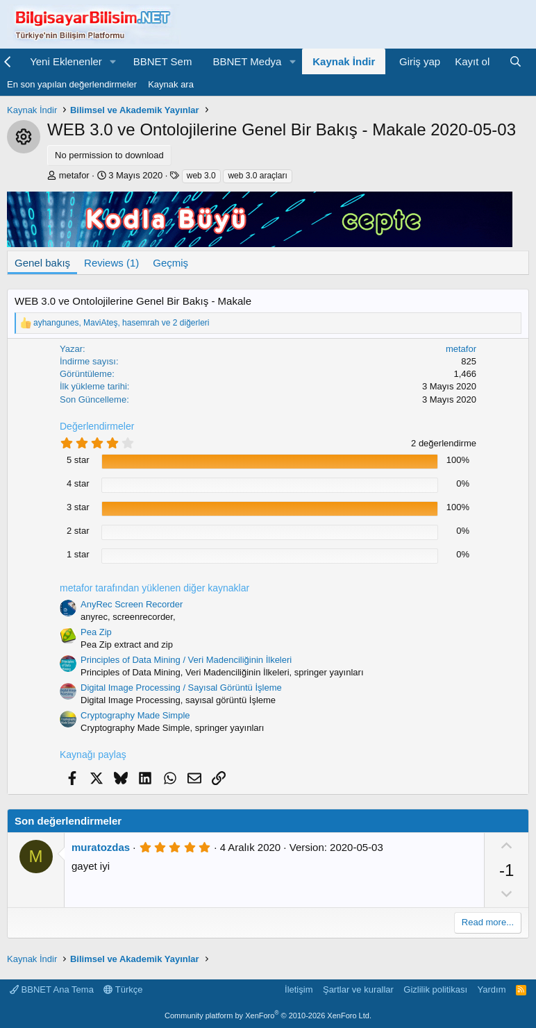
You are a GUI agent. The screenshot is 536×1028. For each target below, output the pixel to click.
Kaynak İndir (343, 61)
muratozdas (101, 847)
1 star (78, 554)
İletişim (298, 989)
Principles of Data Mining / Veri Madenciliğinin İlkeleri (186, 660)
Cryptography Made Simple (135, 715)
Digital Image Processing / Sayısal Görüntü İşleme (181, 687)
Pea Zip (96, 632)
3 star (78, 507)
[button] (113, 61)
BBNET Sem (162, 61)
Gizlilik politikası (435, 989)
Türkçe (122, 989)
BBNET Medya (246, 61)
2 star (78, 530)
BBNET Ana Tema (52, 989)
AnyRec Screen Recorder (132, 604)
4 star (78, 483)
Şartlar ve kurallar (358, 989)
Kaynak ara (171, 84)
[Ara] (515, 61)
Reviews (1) (111, 263)
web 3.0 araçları (257, 175)
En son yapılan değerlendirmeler (72, 84)
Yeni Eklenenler (66, 61)
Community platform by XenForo (268, 1015)
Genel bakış (42, 263)
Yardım (492, 989)
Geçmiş (170, 263)
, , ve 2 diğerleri (121, 323)
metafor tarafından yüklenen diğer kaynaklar (154, 587)
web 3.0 (201, 175)
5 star (78, 460)
